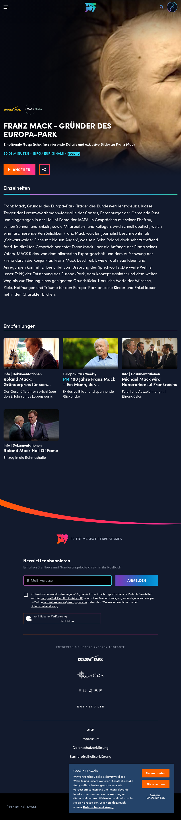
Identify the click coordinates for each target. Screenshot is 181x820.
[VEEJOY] (90, 7)
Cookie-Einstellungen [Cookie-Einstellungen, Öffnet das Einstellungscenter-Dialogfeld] (155, 796)
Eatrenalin (90, 706)
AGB (90, 729)
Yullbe (90, 691)
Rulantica (90, 675)
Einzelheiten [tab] (17, 188)
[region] (121, 788)
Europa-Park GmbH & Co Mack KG (62, 598)
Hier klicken (67, 621)
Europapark (90, 660)
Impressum (90, 738)
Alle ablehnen (155, 784)
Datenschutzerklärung (44, 606)
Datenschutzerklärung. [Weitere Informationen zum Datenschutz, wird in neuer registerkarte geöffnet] (98, 807)
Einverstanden (155, 773)
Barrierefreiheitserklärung (90, 756)
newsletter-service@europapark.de (65, 602)
